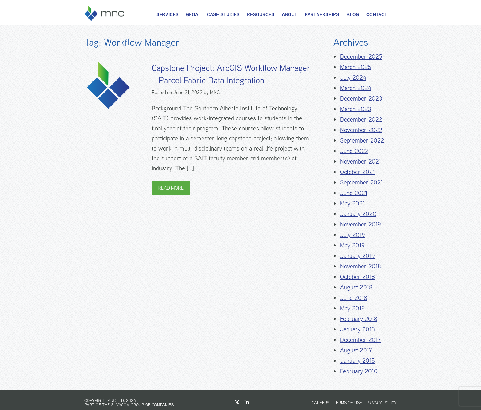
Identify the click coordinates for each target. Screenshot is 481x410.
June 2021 (353, 192)
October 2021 (357, 171)
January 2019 (357, 255)
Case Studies (223, 14)
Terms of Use (348, 402)
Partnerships (322, 14)
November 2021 (360, 161)
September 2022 (362, 140)
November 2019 (360, 224)
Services (167, 14)
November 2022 (361, 129)
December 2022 (361, 119)
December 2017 (360, 339)
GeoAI (192, 14)
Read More (171, 188)
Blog (353, 14)
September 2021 (361, 182)
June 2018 (353, 297)
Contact (376, 14)
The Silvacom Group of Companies (138, 405)
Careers (320, 402)
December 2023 (361, 98)
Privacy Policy (381, 402)
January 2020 (358, 213)
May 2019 (352, 245)
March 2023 (355, 108)
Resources (260, 14)
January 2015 (357, 360)
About (289, 14)
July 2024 (353, 77)
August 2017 (356, 350)
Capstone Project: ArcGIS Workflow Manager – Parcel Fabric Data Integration (231, 74)
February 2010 (359, 371)
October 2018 (357, 276)
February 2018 (358, 318)
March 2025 (355, 66)
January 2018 (357, 329)
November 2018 (360, 266)
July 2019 (352, 234)
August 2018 (356, 287)
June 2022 (354, 150)
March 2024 (355, 87)
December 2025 (361, 56)
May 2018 (352, 308)
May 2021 (352, 203)
